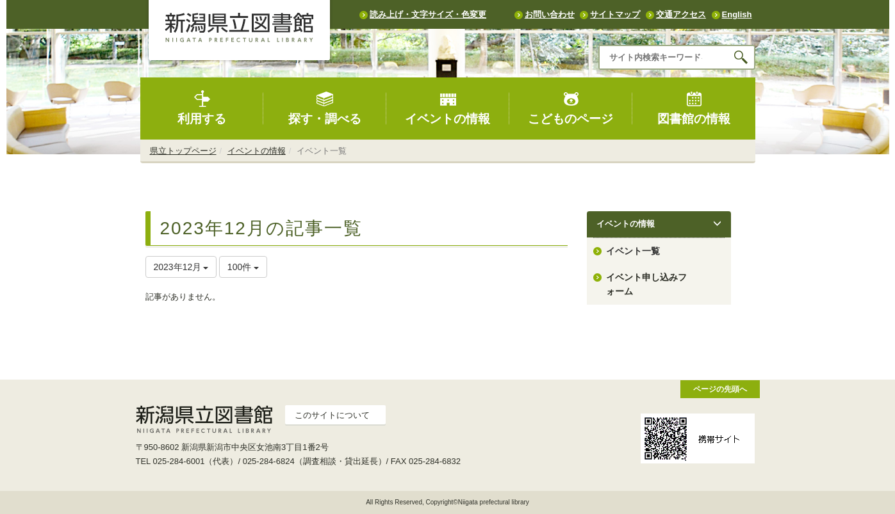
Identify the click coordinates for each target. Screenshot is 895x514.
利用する (201, 107)
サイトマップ (615, 14)
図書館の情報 (693, 107)
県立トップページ (183, 151)
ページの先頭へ (720, 389)
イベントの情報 (447, 107)
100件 (243, 267)
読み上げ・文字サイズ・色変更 (428, 14)
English (737, 14)
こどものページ (570, 107)
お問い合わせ (550, 14)
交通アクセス (681, 14)
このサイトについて (332, 415)
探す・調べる (324, 107)
